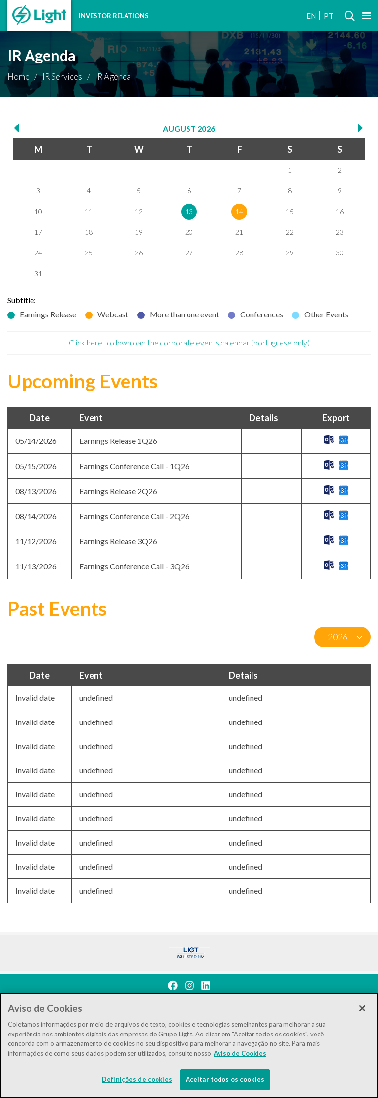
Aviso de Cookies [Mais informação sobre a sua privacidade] (240, 1054)
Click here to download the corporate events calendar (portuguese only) (189, 342)
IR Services (62, 76)
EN (311, 15)
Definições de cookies (137, 1080)
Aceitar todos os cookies (225, 1080)
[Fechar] (362, 1009)
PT (329, 15)
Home (18, 76)
